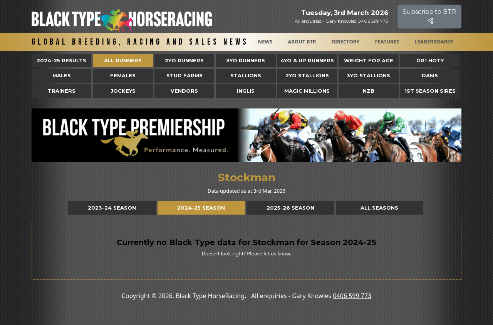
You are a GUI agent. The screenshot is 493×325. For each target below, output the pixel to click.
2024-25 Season (201, 208)
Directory (346, 41)
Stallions (245, 75)
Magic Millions (307, 91)
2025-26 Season (290, 208)
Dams (430, 75)
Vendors (184, 91)
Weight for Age (368, 60)
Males (61, 75)
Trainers (61, 91)
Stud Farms (184, 75)
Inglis (246, 91)
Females (123, 75)
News (265, 41)
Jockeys (123, 91)
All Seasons (379, 208)
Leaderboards (434, 41)
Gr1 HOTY (430, 60)
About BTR (302, 41)
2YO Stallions (307, 75)
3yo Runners (245, 60)
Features (387, 41)
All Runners (123, 60)
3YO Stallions (368, 75)
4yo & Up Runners (307, 60)
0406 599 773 (352, 296)
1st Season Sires (430, 91)
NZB (368, 91)
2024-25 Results (61, 60)
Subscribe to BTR (429, 16)
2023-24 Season (112, 208)
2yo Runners (184, 60)
